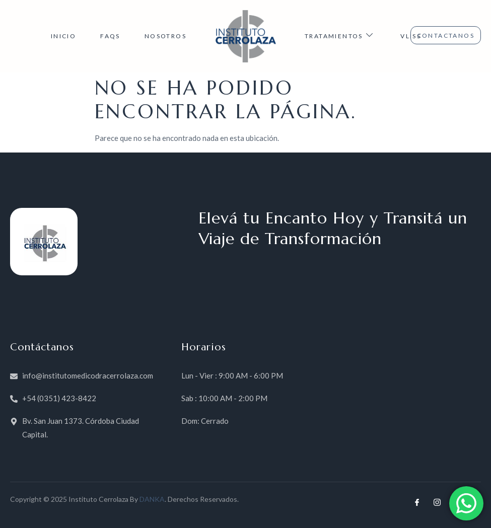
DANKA (152, 499)
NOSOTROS (165, 36)
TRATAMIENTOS (340, 35)
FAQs (110, 36)
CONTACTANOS (445, 35)
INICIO (63, 36)
